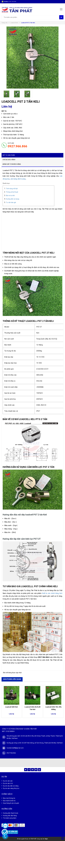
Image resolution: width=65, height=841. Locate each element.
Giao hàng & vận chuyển (11, 803)
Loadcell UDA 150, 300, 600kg (53, 708)
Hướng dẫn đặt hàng (10, 815)
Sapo (46, 839)
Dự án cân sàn (8, 781)
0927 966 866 (12, 1)
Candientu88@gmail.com (15, 748)
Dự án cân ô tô (8, 783)
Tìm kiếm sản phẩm (9, 818)
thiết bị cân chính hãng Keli (52, 593)
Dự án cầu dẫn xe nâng (10, 786)
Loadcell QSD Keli (11, 707)
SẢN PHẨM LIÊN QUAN (12, 679)
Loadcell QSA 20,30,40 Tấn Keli (32, 708)
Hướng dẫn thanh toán (10, 813)
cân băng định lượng (18, 179)
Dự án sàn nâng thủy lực (11, 788)
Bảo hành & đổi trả (9, 800)
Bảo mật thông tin (9, 798)
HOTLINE (17, 145)
